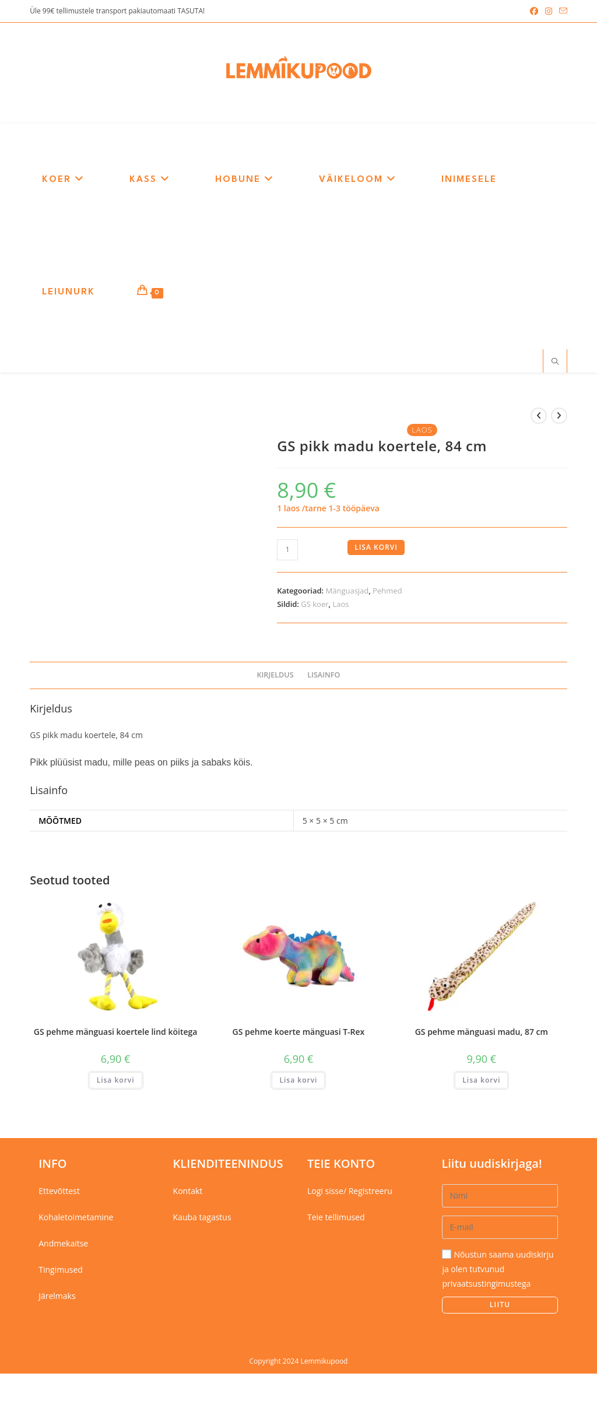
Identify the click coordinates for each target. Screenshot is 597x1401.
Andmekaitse (63, 1244)
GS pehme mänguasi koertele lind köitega (116, 1032)
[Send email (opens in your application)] (561, 11)
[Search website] (555, 363)
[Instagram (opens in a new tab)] (549, 11)
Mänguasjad (347, 592)
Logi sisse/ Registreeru (349, 1192)
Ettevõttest (59, 1192)
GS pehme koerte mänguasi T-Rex (299, 1032)
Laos (340, 605)
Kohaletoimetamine (75, 1218)
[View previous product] (539, 417)
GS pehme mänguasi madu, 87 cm (481, 1032)
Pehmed (387, 592)
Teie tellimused (336, 1218)
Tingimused (60, 1271)
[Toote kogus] (287, 550)
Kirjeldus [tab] (275, 677)
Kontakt (188, 1192)
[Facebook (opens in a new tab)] (534, 11)
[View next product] (559, 417)
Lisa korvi (376, 548)
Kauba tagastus (202, 1218)
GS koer (314, 605)
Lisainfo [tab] (323, 677)
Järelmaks (56, 1297)
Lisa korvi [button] (116, 1081)
